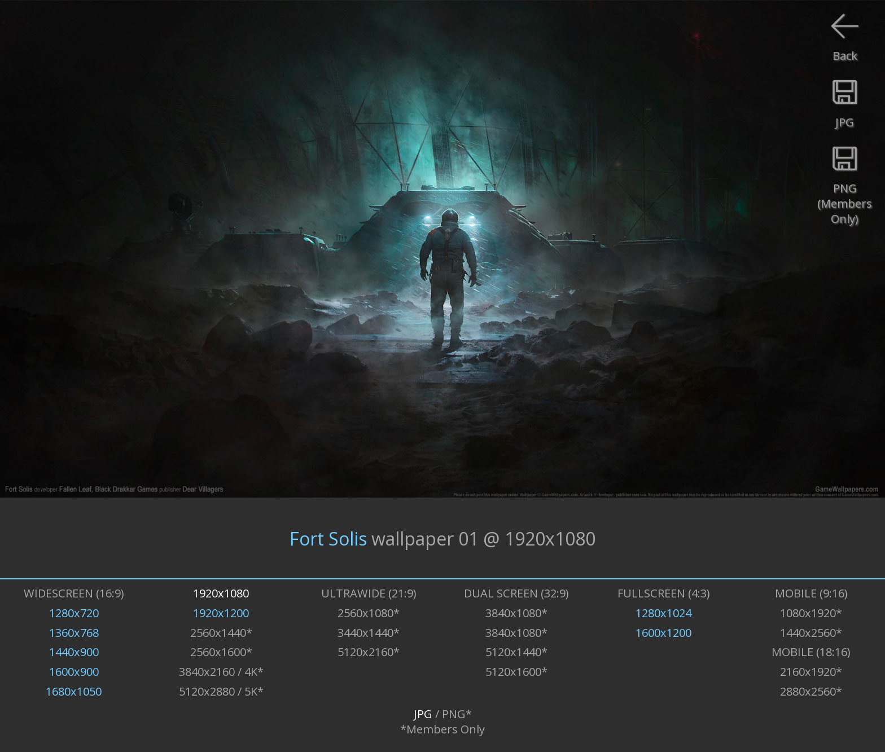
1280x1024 (663, 613)
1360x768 (74, 632)
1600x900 (74, 671)
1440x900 (74, 651)
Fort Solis (328, 538)
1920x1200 (221, 613)
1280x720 (74, 613)
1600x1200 (663, 632)
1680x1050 (74, 691)
